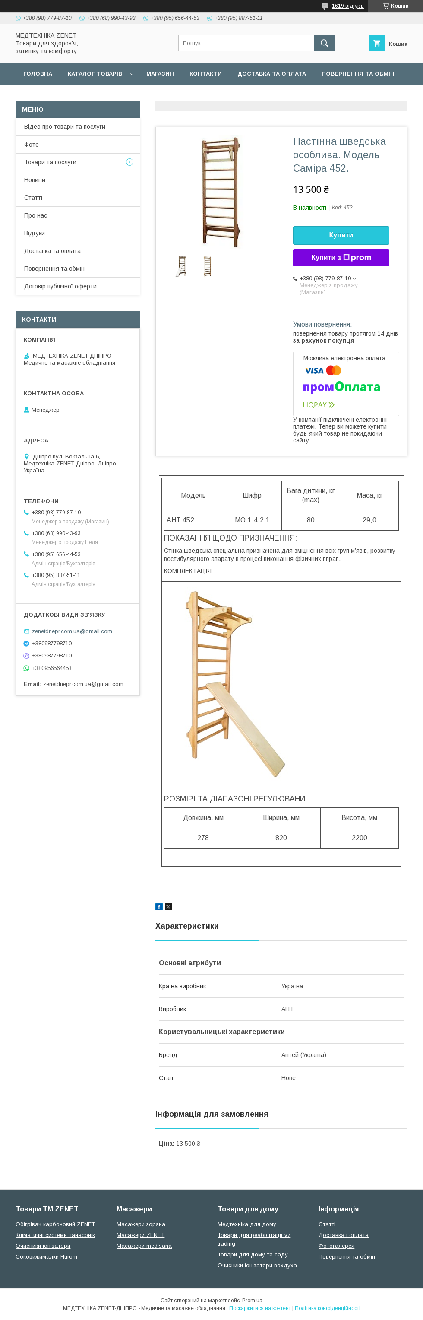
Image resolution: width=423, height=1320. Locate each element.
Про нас (35, 215)
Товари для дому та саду (253, 1254)
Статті (33, 197)
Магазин (160, 73)
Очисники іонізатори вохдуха (257, 1265)
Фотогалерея (336, 1246)
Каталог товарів (95, 73)
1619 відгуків (348, 6)
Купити (341, 235)
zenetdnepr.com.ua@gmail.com (72, 631)
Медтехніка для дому (247, 1224)
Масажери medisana (144, 1246)
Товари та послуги (50, 162)
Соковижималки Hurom (46, 1256)
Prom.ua (252, 1301)
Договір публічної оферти (68, 96)
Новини (34, 179)
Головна (37, 73)
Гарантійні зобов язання (171, 96)
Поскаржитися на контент (260, 1308)
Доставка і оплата (344, 1235)
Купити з (341, 258)
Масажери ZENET (140, 1235)
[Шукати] (324, 43)
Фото (31, 144)
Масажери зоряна (141, 1224)
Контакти (205, 73)
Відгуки (34, 233)
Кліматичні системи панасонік (55, 1235)
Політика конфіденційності (327, 1308)
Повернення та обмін (358, 73)
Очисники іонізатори (43, 1246)
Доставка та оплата (271, 73)
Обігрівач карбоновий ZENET (55, 1224)
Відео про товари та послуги (64, 126)
